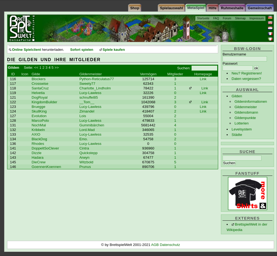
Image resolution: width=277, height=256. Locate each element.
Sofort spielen (81, 50)
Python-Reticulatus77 (96, 79)
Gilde (36, 74)
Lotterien (242, 123)
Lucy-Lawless (90, 93)
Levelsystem (242, 129)
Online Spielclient (26, 50)
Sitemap (240, 18)
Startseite (203, 18)
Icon (25, 74)
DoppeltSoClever (45, 148)
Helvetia (38, 93)
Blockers (38, 79)
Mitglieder (175, 74)
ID (13, 74)
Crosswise (40, 84)
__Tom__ (86, 102)
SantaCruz (40, 88)
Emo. (83, 139)
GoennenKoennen (46, 167)
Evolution (39, 116)
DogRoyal (40, 97)
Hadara (38, 157)
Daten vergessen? (246, 79)
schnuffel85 (88, 97)
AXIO (36, 134)
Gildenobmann (246, 112)
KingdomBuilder (44, 102)
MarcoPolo (40, 120)
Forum (227, 18)
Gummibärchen (91, 125)
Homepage (203, 74)
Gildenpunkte (245, 118)
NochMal (39, 125)
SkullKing (39, 111)
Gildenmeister (246, 107)
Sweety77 (87, 84)
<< (36, 67)
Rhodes (38, 144)
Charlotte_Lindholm (95, 88)
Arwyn (84, 157)
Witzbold (86, 162)
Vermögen (148, 74)
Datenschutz (170, 245)
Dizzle (36, 153)
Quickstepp (88, 153)
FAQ (216, 18)
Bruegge (38, 107)
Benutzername (234, 54)
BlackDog (39, 139)
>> (56, 67)
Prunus (85, 167)
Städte (237, 135)
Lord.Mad (87, 130)
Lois (82, 116)
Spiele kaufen (114, 50)
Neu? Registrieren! (247, 73)
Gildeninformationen (251, 101)
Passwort (230, 63)
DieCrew (38, 162)
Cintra (84, 148)
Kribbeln (38, 130)
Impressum (256, 18)
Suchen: (183, 68)
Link (203, 79)
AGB (155, 245)
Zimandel (86, 111)
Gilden (237, 96)
